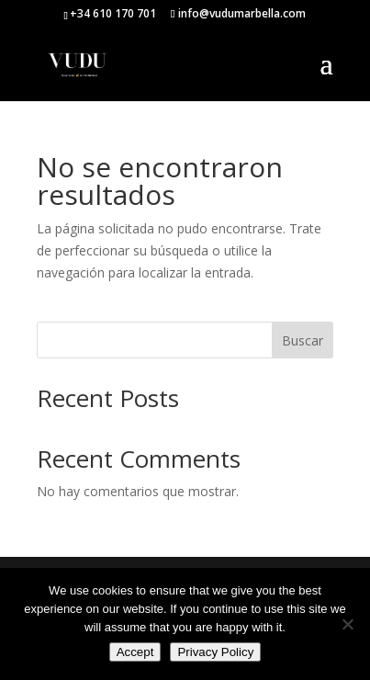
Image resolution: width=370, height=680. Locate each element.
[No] (347, 624)
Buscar (302, 340)
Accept (135, 652)
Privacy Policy (215, 652)
